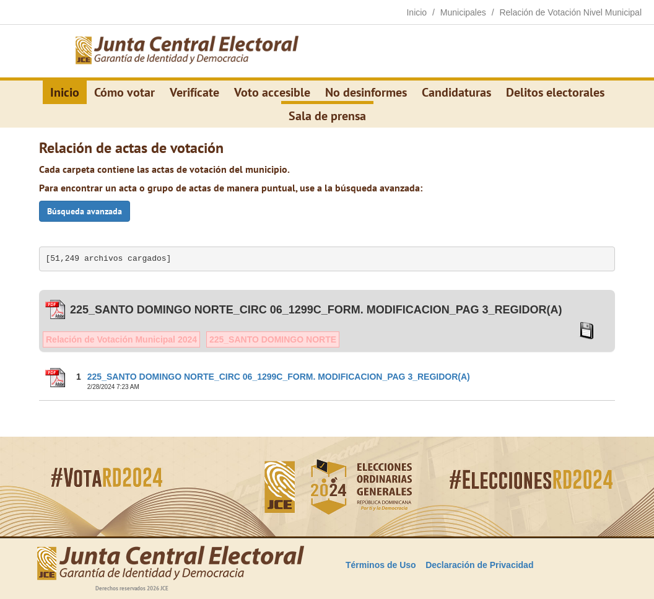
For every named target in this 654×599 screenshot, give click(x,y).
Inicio (64, 92)
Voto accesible (272, 92)
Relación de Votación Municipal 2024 (121, 339)
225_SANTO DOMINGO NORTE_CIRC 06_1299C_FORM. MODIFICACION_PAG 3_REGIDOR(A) (278, 377)
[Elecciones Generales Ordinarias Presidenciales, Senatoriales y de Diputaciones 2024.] (187, 51)
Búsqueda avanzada (84, 211)
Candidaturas (456, 92)
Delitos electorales (555, 92)
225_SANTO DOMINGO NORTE (272, 339)
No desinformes (366, 92)
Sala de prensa (327, 116)
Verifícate (194, 92)
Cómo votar (124, 92)
